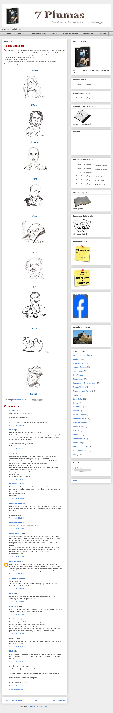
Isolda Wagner (14, 533)
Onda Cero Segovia (100, 185)
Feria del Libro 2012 (80, 451)
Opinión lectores (39, 33)
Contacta (102, 33)
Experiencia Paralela (81, 355)
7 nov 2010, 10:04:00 (16, 499)
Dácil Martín (77, 399)
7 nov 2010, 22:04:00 (16, 601)
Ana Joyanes (98, 177)
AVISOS (76, 431)
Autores (54, 33)
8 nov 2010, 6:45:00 (16, 661)
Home (8, 33)
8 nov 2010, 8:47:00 (16, 685)
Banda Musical (78, 427)
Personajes (77, 443)
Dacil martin (13, 606)
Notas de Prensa (79, 423)
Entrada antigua (58, 700)
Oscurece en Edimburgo (80, 294)
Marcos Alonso (15, 561)
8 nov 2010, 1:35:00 (16, 646)
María (11, 430)
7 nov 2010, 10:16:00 (16, 518)
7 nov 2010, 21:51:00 (16, 589)
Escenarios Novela (80, 419)
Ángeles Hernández (16, 666)
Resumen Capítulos (80, 447)
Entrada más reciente (13, 700)
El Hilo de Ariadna (80, 415)
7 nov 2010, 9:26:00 (16, 479)
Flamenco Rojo (15, 503)
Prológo (76, 455)
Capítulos (76, 359)
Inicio (37, 700)
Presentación (21, 33)
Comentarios (80, 472)
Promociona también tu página (82, 320)
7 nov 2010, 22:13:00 (16, 614)
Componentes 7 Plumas (82, 391)
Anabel (12, 410)
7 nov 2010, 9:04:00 (16, 449)
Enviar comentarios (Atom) (39, 706)
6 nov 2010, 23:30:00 (16, 425)
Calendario (77, 435)
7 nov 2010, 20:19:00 (16, 574)
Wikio (75, 480)
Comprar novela (79, 439)
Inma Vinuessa (49, 53)
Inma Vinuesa (14, 619)
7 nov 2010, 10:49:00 (16, 557)
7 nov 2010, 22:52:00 (16, 634)
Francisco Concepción (81, 363)
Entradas (79, 468)
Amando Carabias (16, 578)
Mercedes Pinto (15, 484)
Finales (76, 403)
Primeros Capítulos (70, 33)
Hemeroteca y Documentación (84, 383)
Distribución (88, 33)
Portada (76, 411)
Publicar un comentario (15, 690)
